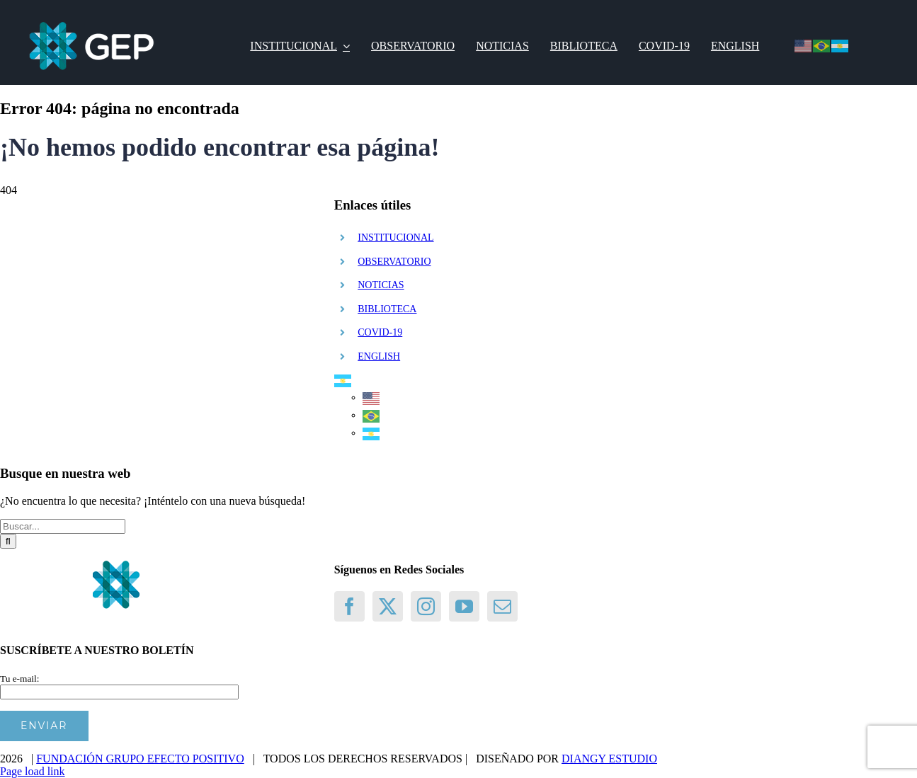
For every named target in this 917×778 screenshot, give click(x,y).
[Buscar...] (62, 526)
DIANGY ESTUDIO (609, 759)
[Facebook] (349, 606)
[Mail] (502, 606)
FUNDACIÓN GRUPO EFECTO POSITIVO (140, 759)
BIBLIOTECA (387, 309)
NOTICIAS (381, 285)
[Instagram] (426, 606)
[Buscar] (8, 541)
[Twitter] (387, 606)
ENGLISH (379, 356)
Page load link (32, 771)
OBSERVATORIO (394, 261)
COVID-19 (380, 332)
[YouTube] (464, 606)
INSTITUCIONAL (395, 237)
